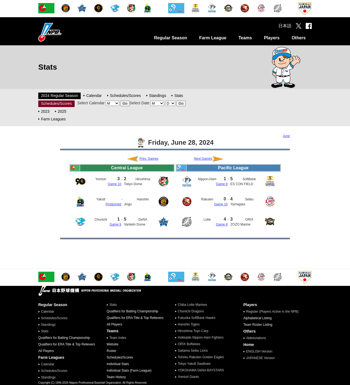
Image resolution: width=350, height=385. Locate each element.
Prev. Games (148, 159)
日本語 (284, 25)
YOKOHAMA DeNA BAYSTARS (201, 370)
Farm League (212, 37)
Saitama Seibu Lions (193, 351)
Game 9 (115, 224)
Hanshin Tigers (189, 324)
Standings (157, 95)
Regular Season (170, 37)
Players (271, 37)
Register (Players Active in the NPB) (274, 311)
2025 (62, 111)
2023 (45, 111)
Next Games (203, 159)
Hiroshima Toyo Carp (193, 331)
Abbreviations (256, 338)
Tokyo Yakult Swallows (194, 364)
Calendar (94, 95)
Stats (178, 95)
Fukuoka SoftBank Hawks (196, 318)
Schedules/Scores (125, 95)
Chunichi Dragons (191, 311)
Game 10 (114, 184)
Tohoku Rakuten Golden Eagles (201, 357)
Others (298, 37)
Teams (245, 37)
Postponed (113, 204)
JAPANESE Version (260, 358)
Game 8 (222, 184)
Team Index (117, 338)
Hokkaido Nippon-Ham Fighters (200, 337)
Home (248, 344)
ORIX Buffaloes (189, 344)
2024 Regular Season (59, 95)
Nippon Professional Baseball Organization (63, 32)
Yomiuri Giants (188, 377)
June (286, 136)
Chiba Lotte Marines (192, 305)
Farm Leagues (53, 119)
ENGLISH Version (259, 351)
